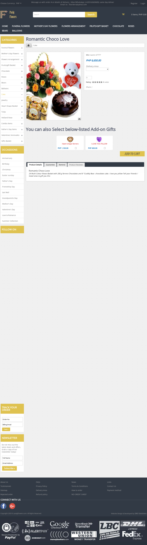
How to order (77, 490)
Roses (131, 26)
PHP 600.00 (92, 148)
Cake (3, 94)
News (74, 482)
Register (134, 3)
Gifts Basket (6, 141)
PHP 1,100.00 (63, 148)
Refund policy (41, 494)
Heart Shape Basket (9, 106)
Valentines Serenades (10, 135)
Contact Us (111, 486)
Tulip (3, 112)
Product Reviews (76, 165)
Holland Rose (6, 117)
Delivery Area (92, 66)
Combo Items (6, 123)
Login (143, 3)
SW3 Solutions (141, 513)
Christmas (6, 169)
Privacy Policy (41, 486)
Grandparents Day (9, 198)
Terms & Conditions (80, 486)
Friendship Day (8, 187)
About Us (4, 482)
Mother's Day (7, 204)
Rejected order (6, 494)
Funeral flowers (21, 26)
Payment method (114, 490)
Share (88, 87)
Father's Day (7, 181)
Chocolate (118, 26)
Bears (5, 30)
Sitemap (3, 490)
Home (5, 26)
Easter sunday (8, 175)
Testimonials (5, 486)
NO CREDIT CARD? (79, 494)
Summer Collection (10, 221)
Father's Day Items (9, 129)
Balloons (17, 30)
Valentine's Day (8, 209)
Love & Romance (9, 215)
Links (109, 482)
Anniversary (7, 158)
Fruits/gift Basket (99, 26)
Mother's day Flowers (45, 26)
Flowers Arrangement (73, 26)
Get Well (5, 192)
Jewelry (4, 100)
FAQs (38, 482)
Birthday (5, 164)
